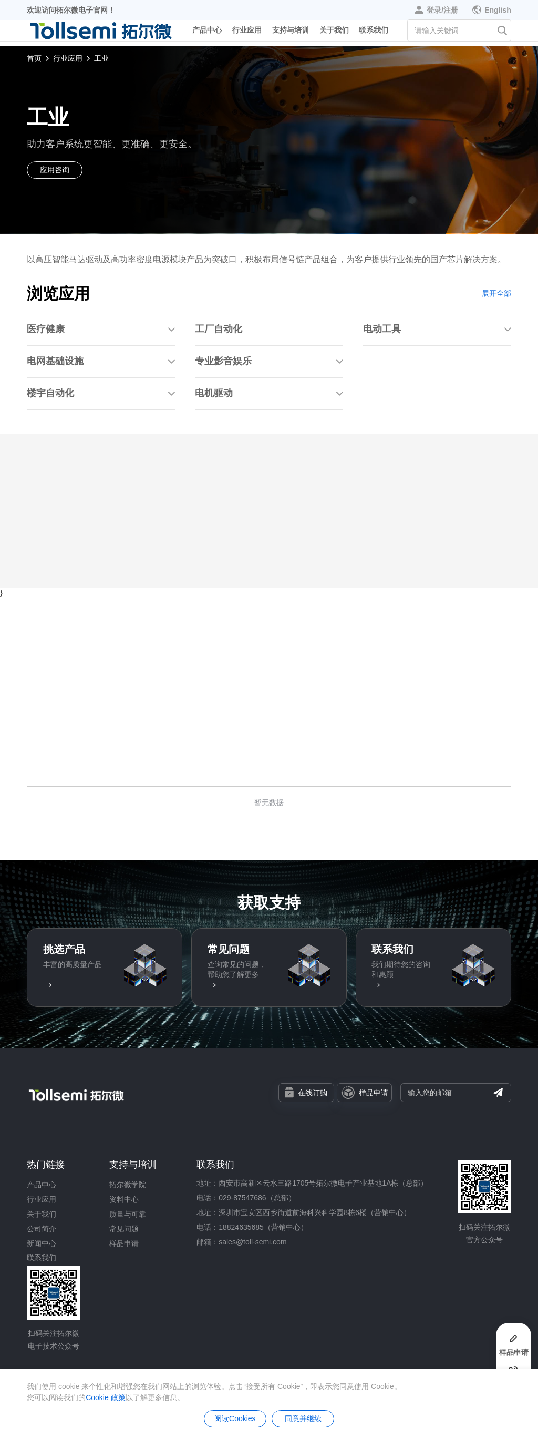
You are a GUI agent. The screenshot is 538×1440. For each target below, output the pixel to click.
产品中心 (207, 33)
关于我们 (334, 33)
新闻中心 (41, 1243)
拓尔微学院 (127, 1184)
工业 (101, 58)
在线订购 (306, 1092)
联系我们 (373, 33)
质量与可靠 (127, 1214)
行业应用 (247, 33)
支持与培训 (290, 33)
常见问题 (124, 1229)
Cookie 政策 (105, 1397)
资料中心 (124, 1199)
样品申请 (364, 1092)
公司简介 (41, 1229)
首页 (34, 58)
